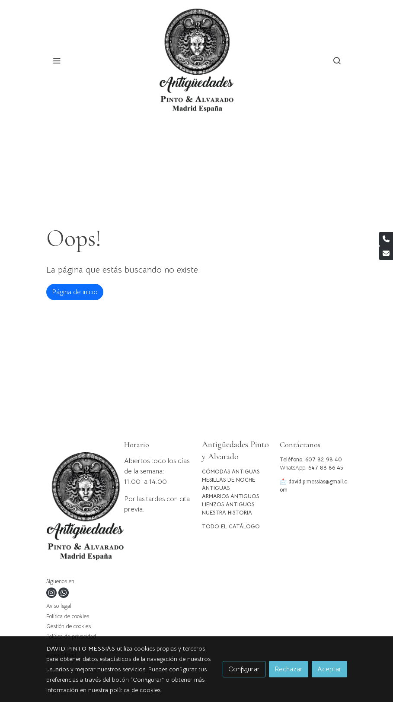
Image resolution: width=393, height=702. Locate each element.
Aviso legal (58, 606)
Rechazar (289, 669)
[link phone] (386, 239)
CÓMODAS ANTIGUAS (230, 471)
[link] (196, 60)
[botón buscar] (336, 60)
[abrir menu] (56, 60)
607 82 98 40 (323, 459)
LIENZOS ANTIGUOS (228, 504)
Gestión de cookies (68, 626)
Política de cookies (67, 616)
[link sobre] (80, 507)
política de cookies (135, 690)
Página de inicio (75, 292)
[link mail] (386, 253)
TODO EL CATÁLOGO (231, 526)
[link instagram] (51, 593)
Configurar (244, 669)
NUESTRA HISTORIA (227, 512)
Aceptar (329, 669)
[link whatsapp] (63, 593)
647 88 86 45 (325, 467)
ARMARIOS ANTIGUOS (230, 496)
